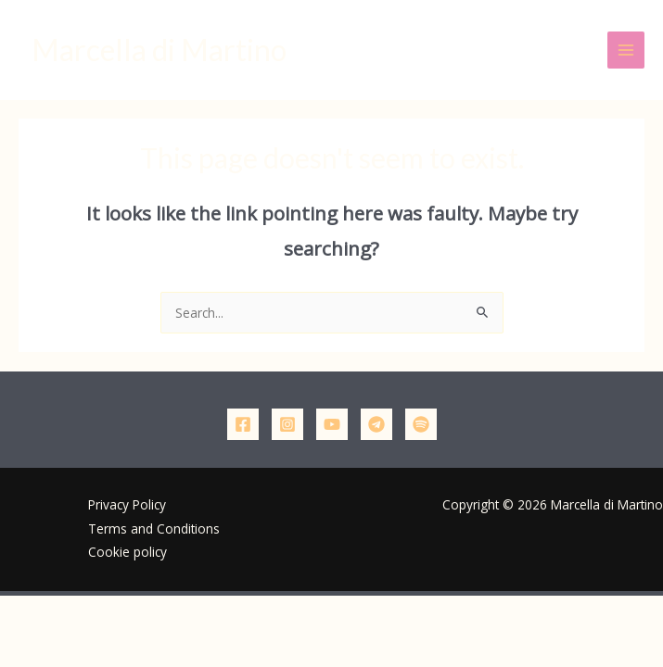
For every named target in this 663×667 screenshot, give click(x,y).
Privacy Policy (127, 504)
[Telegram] (376, 424)
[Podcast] (421, 424)
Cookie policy (127, 551)
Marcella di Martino (159, 49)
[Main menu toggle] (626, 50)
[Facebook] (243, 424)
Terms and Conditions (154, 528)
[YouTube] (332, 424)
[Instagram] (287, 424)
